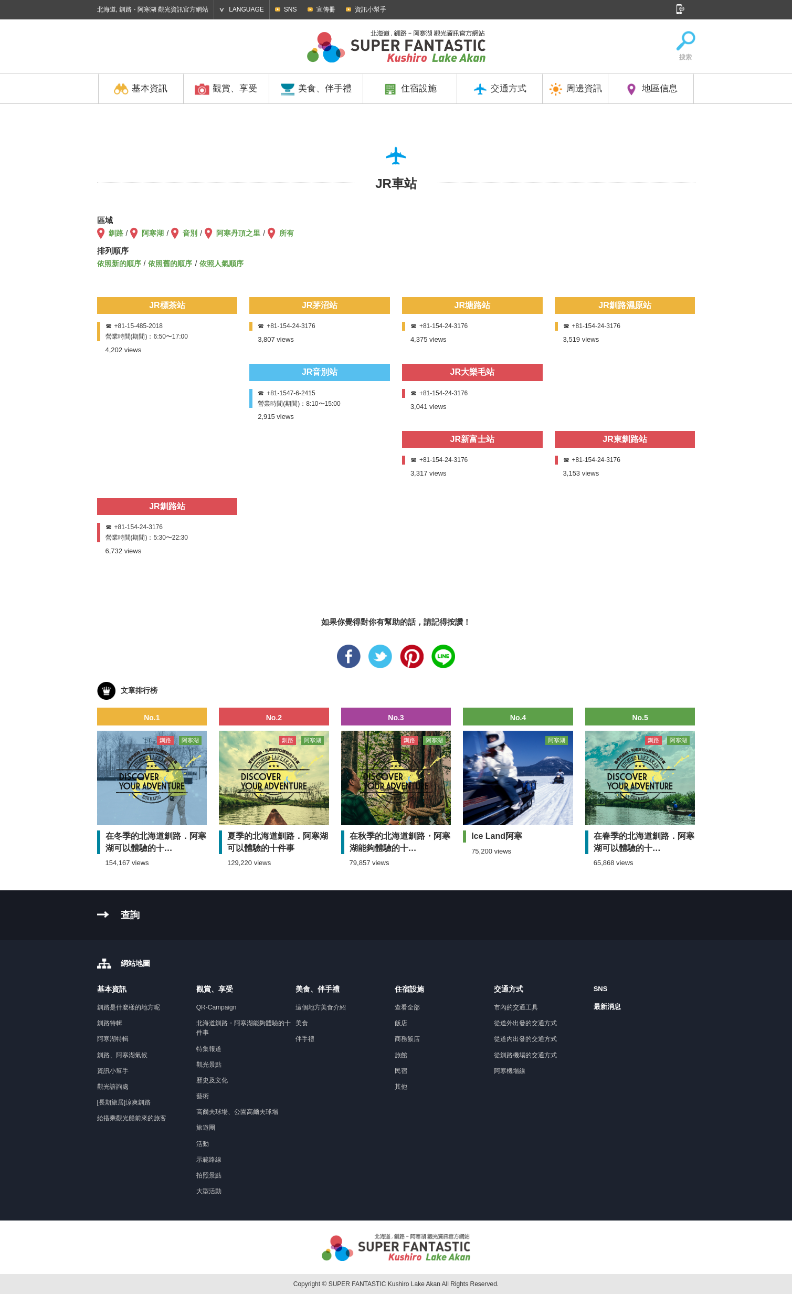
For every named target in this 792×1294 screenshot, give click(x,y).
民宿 (401, 1071)
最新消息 (607, 1007)
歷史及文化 (212, 1080)
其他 (401, 1086)
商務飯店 (407, 1039)
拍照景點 (208, 1175)
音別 (190, 233)
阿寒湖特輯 (113, 1039)
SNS (290, 9)
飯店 (401, 1023)
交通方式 (499, 89)
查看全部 (407, 1007)
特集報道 (208, 1049)
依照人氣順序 (221, 263)
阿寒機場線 (509, 1071)
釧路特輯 (109, 1023)
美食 (301, 1023)
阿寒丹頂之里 (238, 233)
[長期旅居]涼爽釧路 (124, 1102)
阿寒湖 (153, 233)
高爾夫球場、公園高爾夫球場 (237, 1112)
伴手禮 (304, 1039)
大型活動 (208, 1191)
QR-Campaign (216, 1007)
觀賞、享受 (226, 89)
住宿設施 (410, 89)
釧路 (116, 233)
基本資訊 (140, 89)
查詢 (130, 915)
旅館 (401, 1055)
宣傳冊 (325, 9)
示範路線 (208, 1159)
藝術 (202, 1096)
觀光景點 (208, 1064)
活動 (202, 1144)
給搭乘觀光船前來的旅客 (131, 1118)
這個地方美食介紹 (320, 1007)
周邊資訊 (575, 89)
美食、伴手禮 (316, 89)
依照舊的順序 (170, 263)
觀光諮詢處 (113, 1086)
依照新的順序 (119, 263)
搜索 (685, 46)
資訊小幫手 (370, 9)
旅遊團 (205, 1127)
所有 (286, 233)
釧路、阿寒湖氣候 (122, 1055)
